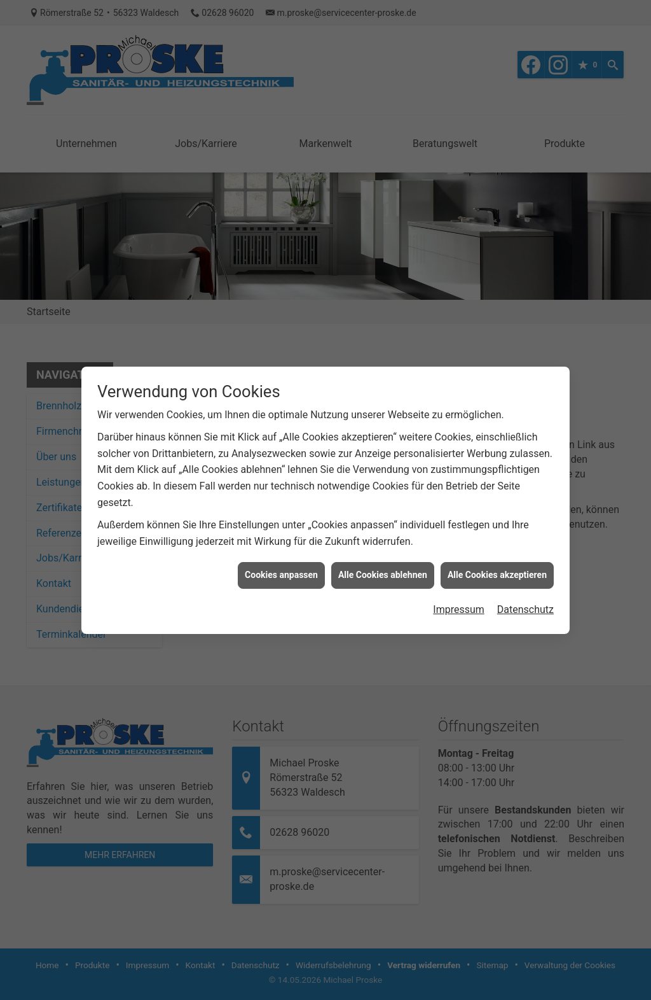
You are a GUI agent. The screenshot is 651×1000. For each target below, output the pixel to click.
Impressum (458, 602)
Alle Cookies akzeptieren (497, 568)
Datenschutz (525, 602)
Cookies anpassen (281, 568)
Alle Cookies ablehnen (382, 568)
